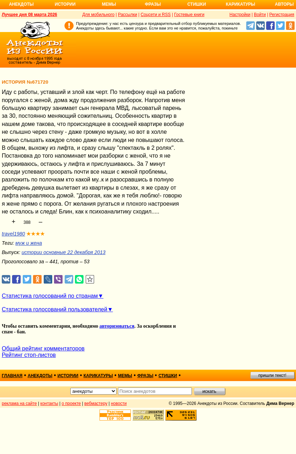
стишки (167, 375)
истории (68, 375)
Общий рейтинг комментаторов (43, 348)
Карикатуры (240, 4)
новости (119, 403)
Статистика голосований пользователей (54, 309)
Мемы (109, 4)
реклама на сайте (19, 403)
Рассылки (127, 14)
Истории (65, 4)
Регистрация (281, 14)
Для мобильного (98, 14)
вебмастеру (95, 403)
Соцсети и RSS (156, 14)
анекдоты (40, 375)
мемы (125, 375)
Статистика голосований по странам (50, 296)
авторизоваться (116, 326)
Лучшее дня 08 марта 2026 (29, 14)
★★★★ (35, 234)
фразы (145, 375)
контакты (49, 403)
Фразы (153, 4)
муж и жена (28, 243)
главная (12, 375)
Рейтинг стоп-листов (29, 355)
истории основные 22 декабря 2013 (64, 252)
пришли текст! (272, 375)
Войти (260, 14)
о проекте (71, 403)
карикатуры (98, 375)
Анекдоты (21, 4)
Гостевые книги (189, 14)
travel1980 (13, 234)
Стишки (196, 4)
